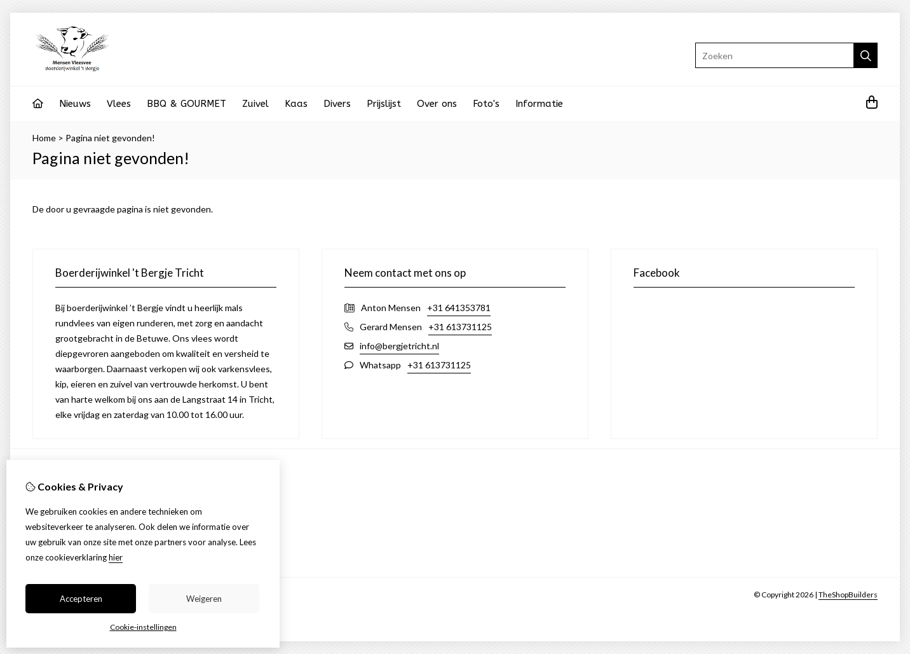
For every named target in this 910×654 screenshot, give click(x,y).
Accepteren (81, 599)
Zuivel (255, 103)
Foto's (486, 103)
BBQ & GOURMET (186, 103)
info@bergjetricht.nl (399, 345)
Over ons (437, 103)
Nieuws (75, 103)
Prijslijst (384, 103)
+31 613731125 (460, 326)
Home (44, 137)
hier (116, 557)
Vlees (119, 103)
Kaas (296, 103)
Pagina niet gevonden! (110, 137)
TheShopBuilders (848, 594)
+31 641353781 (459, 307)
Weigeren (204, 599)
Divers (337, 103)
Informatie (539, 103)
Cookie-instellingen (143, 627)
